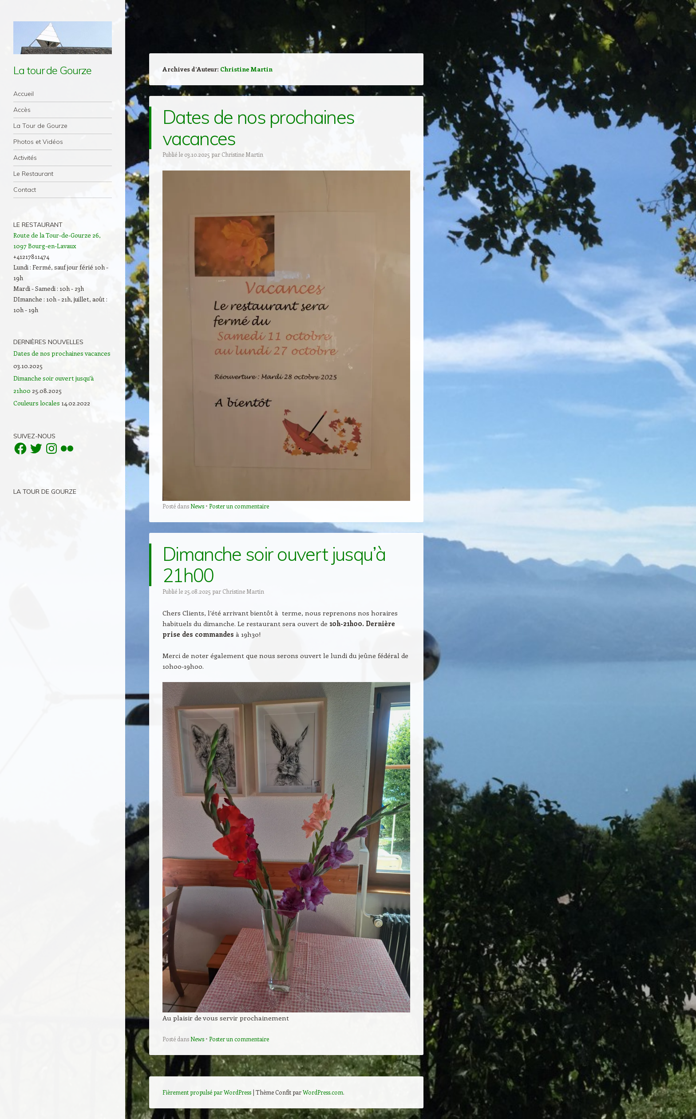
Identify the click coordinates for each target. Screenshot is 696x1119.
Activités (25, 158)
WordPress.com (323, 1092)
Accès (22, 110)
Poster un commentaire (239, 506)
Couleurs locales (36, 403)
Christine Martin (246, 69)
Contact (24, 190)
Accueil (23, 94)
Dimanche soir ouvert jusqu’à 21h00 (273, 564)
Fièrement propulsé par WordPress (206, 1092)
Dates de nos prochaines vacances (258, 127)
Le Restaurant (33, 174)
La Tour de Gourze (40, 126)
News (197, 506)
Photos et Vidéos (38, 142)
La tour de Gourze (52, 70)
